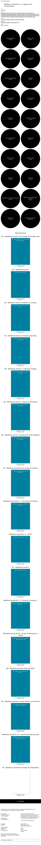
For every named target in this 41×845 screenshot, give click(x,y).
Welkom (22, 828)
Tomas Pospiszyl (29, 14)
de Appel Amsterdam (5, 1)
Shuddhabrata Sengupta (6, 14)
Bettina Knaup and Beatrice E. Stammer (20, 16)
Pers (22, 829)
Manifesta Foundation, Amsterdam (9, 22)
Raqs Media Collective (22, 13)
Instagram (3, 824)
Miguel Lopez (32, 16)
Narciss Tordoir (12, 13)
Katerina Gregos (21, 15)
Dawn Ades (28, 15)
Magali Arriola (14, 15)
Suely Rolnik (36, 14)
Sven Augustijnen (5, 13)
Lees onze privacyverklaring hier (27, 820)
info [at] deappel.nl (5, 819)
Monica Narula (30, 13)
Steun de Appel (24, 830)
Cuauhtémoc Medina (5, 15)
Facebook (3, 825)
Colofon (22, 831)
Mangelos (15, 14)
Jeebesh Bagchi (21, 14)
